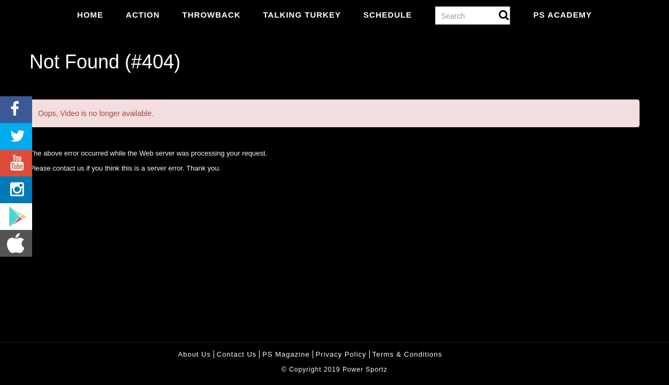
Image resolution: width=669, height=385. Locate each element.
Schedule (387, 14)
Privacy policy (341, 354)
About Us (194, 354)
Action (143, 14)
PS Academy (562, 14)
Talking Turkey (302, 14)
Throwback (212, 14)
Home (90, 14)
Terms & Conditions (407, 354)
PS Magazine (285, 354)
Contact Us (236, 354)
